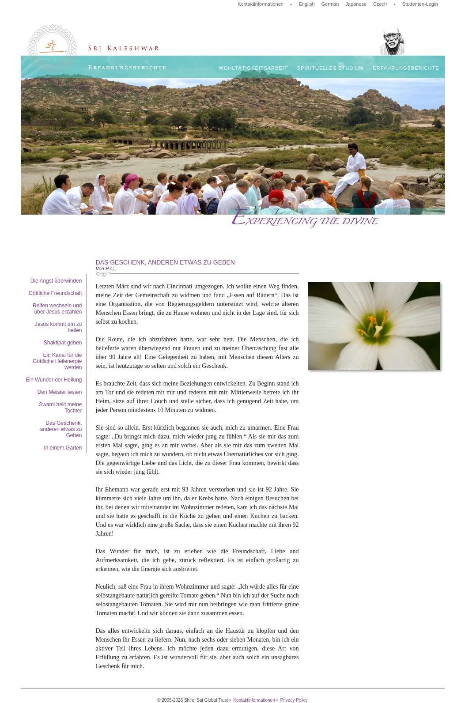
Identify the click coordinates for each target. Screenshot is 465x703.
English (306, 4)
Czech (380, 4)
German (330, 4)
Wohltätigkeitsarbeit (253, 68)
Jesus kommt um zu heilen (58, 327)
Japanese (356, 4)
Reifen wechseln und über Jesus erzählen (57, 308)
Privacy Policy (294, 700)
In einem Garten (63, 448)
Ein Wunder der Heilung (54, 380)
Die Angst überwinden (56, 281)
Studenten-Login (420, 4)
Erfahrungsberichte (406, 68)
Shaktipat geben (63, 343)
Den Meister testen (60, 392)
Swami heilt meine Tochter (60, 407)
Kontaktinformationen (261, 4)
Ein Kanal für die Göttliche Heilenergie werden (57, 361)
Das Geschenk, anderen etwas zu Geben (61, 429)
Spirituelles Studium (330, 68)
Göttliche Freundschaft (55, 293)
